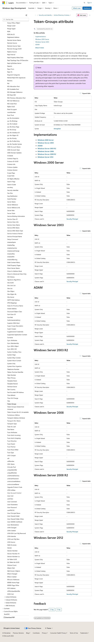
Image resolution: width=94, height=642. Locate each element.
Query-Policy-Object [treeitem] (13, 23)
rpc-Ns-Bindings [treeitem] (12, 121)
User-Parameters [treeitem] (12, 504)
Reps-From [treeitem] (10, 69)
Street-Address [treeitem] (12, 309)
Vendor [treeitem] (9, 548)
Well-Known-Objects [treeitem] (13, 571)
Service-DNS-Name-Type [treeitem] (15, 231)
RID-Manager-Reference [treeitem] (14, 92)
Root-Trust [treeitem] (10, 115)
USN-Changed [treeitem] (11, 528)
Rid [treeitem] (8, 83)
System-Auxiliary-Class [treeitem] (14, 352)
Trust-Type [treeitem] (10, 452)
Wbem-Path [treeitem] (11, 568)
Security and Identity (45, 15)
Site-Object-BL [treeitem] (11, 294)
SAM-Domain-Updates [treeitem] (14, 153)
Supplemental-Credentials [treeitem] (15, 332)
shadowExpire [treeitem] (11, 242)
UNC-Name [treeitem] (10, 464)
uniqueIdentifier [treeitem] (12, 470)
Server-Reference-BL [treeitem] (13, 208)
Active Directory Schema (61, 15)
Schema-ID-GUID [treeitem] (12, 161)
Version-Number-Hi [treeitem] (13, 554)
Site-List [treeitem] (9, 288)
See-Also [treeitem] (10, 193)
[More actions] (90, 15)
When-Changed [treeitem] (12, 574)
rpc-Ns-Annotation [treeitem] (13, 118)
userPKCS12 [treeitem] (10, 510)
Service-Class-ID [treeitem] (12, 219)
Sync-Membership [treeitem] (13, 343)
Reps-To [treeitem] (9, 72)
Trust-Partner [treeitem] (11, 447)
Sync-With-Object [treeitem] (13, 346)
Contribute (36, 633)
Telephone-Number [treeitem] (13, 369)
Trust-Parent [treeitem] (11, 444)
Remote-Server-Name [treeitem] (14, 40)
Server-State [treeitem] (11, 213)
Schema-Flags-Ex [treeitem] (12, 158)
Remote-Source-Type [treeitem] (13, 46)
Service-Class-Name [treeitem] (13, 225)
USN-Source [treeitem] (11, 542)
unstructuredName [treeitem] (13, 484)
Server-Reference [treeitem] (12, 205)
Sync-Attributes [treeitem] (12, 340)
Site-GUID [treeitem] (10, 283)
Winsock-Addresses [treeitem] (13, 580)
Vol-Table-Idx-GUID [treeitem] (13, 562)
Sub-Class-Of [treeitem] (11, 314)
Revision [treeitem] (9, 81)
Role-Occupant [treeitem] (12, 109)
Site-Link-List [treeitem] (11, 285)
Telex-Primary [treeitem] (11, 378)
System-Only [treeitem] (11, 363)
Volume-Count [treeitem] (11, 565)
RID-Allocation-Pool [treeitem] (13, 86)
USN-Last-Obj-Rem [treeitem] (13, 539)
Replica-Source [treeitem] (12, 52)
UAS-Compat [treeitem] (11, 455)
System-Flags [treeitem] (11, 355)
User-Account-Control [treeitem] (14, 493)
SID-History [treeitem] (11, 277)
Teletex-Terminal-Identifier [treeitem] (15, 372)
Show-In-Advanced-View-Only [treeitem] (16, 274)
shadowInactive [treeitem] (12, 248)
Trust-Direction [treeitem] (12, 441)
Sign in (89, 3)
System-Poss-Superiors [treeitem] (14, 366)
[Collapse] (26, 15)
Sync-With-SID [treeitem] (12, 349)
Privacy (44, 633)
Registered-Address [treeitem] (13, 37)
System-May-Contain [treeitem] (14, 358)
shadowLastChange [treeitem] (13, 251)
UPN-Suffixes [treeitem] (11, 490)
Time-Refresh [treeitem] (11, 395)
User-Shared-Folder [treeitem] (13, 516)
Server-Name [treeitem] (11, 202)
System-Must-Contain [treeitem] (14, 361)
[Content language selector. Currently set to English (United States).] (11, 628)
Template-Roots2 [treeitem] (12, 384)
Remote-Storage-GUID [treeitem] (14, 49)
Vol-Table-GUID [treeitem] (12, 559)
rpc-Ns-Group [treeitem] (11, 130)
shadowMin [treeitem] (10, 257)
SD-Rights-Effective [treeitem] (13, 179)
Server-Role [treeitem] (10, 210)
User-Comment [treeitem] (12, 502)
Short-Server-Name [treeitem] (13, 268)
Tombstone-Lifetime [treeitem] (13, 415)
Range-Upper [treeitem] (11, 29)
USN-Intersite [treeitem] (11, 536)
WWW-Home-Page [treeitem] (13, 582)
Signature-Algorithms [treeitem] (14, 280)
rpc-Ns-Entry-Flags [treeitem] (13, 127)
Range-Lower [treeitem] (11, 26)
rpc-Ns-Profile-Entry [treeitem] (13, 141)
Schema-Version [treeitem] (12, 170)
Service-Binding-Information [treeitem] (16, 216)
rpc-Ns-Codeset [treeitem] (12, 124)
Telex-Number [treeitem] (11, 375)
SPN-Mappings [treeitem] (12, 303)
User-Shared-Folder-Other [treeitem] (15, 519)
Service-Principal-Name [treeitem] (14, 236)
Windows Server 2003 (42, 42)
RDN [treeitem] (8, 31)
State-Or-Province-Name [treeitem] (15, 306)
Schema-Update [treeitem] (12, 167)
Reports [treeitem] (9, 66)
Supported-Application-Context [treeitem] (17, 335)
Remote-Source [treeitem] (12, 43)
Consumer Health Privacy (58, 633)
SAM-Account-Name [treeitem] (13, 147)
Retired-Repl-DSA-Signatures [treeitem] (16, 78)
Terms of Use (74, 633)
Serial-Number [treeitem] (11, 199)
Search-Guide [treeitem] (11, 184)
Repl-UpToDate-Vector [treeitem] (14, 63)
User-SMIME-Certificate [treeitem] (14, 522)
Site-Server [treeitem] (10, 297)
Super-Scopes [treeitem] (11, 329)
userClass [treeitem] (10, 499)
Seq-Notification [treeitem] (12, 196)
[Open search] (84, 3)
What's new (77, 8)
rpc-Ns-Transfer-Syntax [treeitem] (14, 144)
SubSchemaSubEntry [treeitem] (13, 320)
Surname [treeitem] (10, 337)
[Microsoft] (3, 2)
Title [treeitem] (8, 401)
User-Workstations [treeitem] (13, 525)
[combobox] (15, 19)
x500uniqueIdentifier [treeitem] (13, 591)
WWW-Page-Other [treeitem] (13, 585)
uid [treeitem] (8, 458)
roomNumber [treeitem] (11, 112)
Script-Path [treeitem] (10, 176)
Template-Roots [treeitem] (12, 381)
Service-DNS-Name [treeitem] (13, 228)
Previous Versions (18, 633)
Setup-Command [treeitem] (12, 239)
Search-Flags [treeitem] (11, 182)
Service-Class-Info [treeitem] (12, 222)
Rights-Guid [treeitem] (11, 106)
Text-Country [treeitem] (11, 389)
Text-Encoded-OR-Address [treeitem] (15, 392)
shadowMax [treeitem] (11, 254)
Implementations (40, 36)
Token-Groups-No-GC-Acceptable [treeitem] (18, 412)
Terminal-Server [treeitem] (12, 387)
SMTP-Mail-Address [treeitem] (13, 300)
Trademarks (83, 633)
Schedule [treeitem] (10, 156)
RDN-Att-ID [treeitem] (11, 34)
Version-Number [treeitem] (12, 551)
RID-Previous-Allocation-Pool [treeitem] (16, 98)
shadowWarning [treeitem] (12, 260)
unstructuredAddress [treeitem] (13, 481)
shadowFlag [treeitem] (11, 245)
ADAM (37, 44)
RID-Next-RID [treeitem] (11, 95)
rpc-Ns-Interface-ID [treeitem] (13, 133)
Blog (27, 633)
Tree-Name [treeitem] (10, 429)
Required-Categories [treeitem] (13, 75)
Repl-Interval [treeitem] (11, 55)
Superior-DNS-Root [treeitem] (13, 323)
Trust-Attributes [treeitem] (12, 432)
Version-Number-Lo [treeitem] (13, 556)
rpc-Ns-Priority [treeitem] (12, 138)
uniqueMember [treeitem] (12, 473)
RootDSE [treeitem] (7, 614)
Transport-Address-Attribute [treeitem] (16, 418)
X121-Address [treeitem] (11, 588)
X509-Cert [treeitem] (10, 594)
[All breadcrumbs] (35, 15)
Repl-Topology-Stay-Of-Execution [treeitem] (17, 60)
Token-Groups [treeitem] (11, 404)
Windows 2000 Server (42, 39)
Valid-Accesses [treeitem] (11, 545)
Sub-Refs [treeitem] (10, 317)
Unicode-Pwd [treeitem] (11, 467)
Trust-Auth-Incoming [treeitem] (13, 435)
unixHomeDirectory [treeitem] (13, 476)
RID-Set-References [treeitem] (13, 101)
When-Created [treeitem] (11, 577)
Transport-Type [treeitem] (12, 424)
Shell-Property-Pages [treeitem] (13, 265)
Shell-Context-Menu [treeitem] (13, 262)
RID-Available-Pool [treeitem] (13, 89)
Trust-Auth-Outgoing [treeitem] (14, 438)
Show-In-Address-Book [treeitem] (14, 271)
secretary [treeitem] (10, 187)
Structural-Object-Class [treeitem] (14, 311)
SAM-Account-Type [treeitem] (13, 150)
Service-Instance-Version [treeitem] (15, 233)
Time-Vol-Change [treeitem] (12, 398)
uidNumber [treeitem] (10, 461)
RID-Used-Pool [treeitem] (11, 104)
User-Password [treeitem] (12, 507)
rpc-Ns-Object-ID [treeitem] (12, 135)
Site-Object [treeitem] (10, 291)
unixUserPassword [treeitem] (12, 479)
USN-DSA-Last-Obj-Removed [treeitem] (16, 533)
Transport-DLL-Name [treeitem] (13, 421)
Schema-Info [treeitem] (11, 164)
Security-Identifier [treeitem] (12, 190)
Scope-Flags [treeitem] (11, 173)
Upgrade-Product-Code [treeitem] (14, 487)
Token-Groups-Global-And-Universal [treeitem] (15, 408)
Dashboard (87, 8)
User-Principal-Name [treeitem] (13, 513)
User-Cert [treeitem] (10, 496)
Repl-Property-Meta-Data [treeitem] (15, 57)
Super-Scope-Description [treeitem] (15, 326)
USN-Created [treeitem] (11, 530)
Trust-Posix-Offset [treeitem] (12, 450)
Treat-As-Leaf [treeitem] (11, 427)
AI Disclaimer (6, 633)
